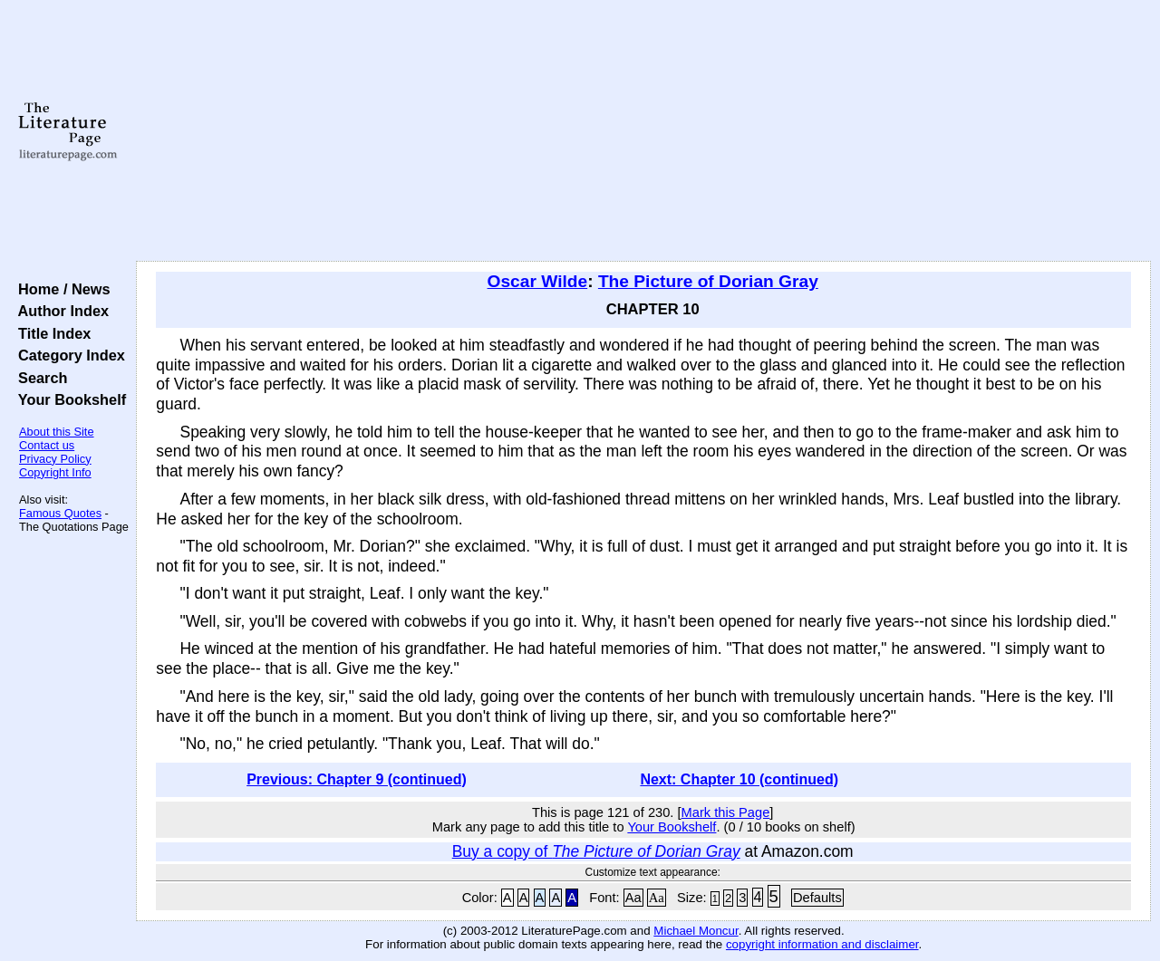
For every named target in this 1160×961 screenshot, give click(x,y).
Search (38, 378)
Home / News (60, 289)
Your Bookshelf (68, 399)
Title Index (50, 333)
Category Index (67, 355)
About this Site (56, 431)
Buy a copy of (596, 851)
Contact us (46, 445)
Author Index (59, 311)
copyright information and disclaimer (822, 944)
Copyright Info (55, 472)
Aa (633, 897)
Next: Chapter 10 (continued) (739, 779)
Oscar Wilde (538, 281)
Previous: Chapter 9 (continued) (356, 779)
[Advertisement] (643, 131)
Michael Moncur (695, 930)
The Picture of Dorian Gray (708, 281)
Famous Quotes (60, 513)
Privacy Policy (55, 459)
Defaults (817, 897)
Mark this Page (726, 812)
